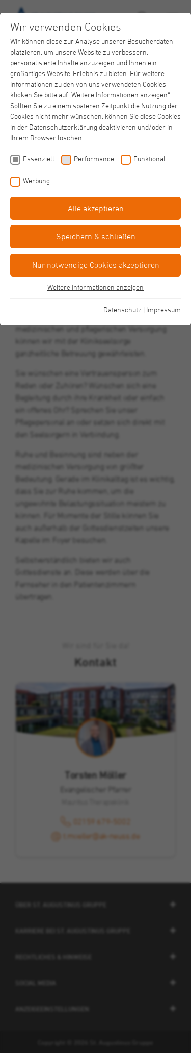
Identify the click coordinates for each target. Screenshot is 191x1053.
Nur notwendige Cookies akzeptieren (95, 264)
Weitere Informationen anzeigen (95, 287)
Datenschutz (122, 309)
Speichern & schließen (95, 236)
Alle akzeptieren (96, 208)
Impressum (163, 309)
